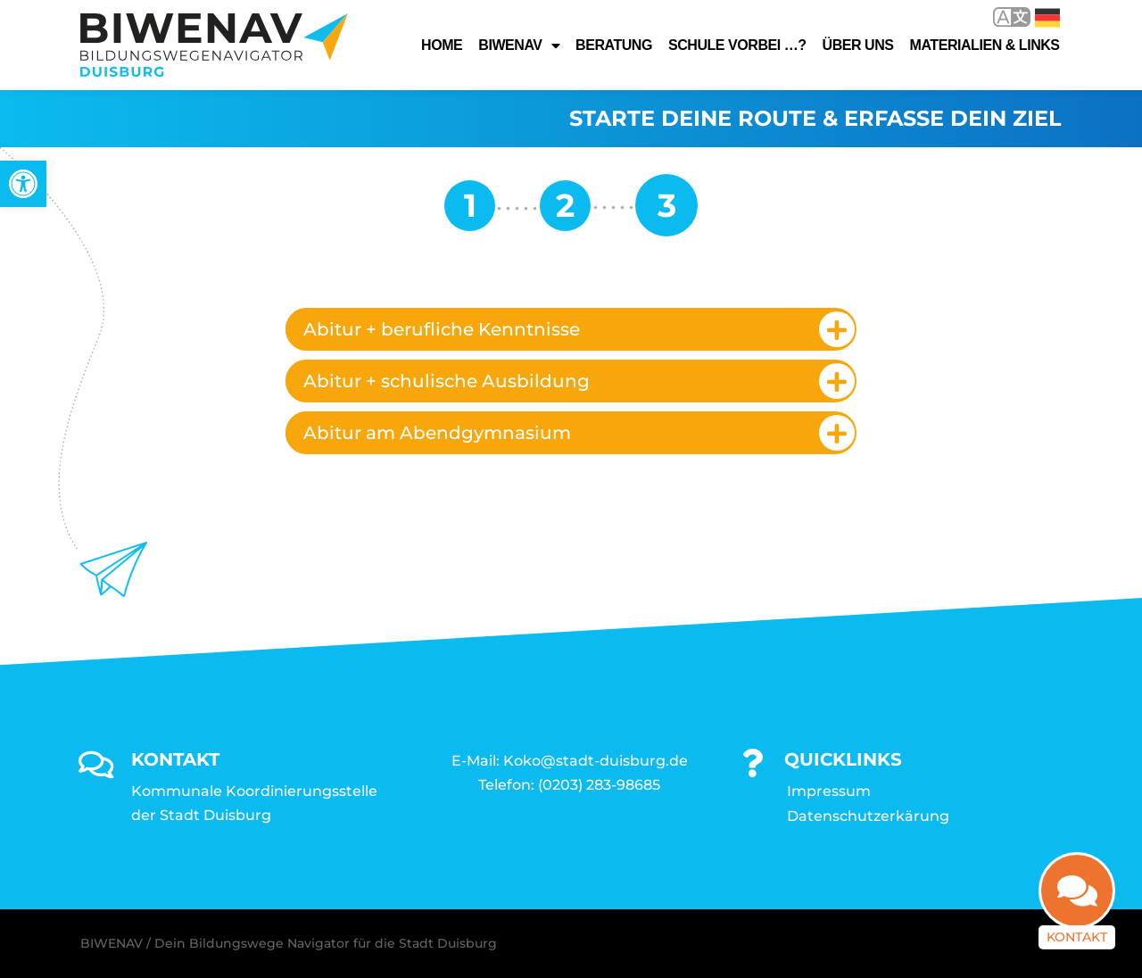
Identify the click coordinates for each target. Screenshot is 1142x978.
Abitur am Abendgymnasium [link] (437, 432)
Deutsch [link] (1047, 18)
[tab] (571, 329)
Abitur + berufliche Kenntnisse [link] (441, 329)
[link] (23, 184)
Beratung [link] (613, 45)
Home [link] (441, 45)
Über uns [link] (858, 45)
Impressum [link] (829, 791)
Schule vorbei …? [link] (737, 45)
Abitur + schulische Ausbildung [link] (446, 381)
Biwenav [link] (518, 45)
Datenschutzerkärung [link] (868, 816)
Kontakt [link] (1077, 947)
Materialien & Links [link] (985, 45)
